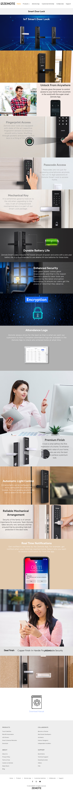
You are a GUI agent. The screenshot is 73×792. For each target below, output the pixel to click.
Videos (40, 763)
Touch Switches (6, 731)
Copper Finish (24, 650)
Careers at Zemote (7, 763)
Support (68, 4)
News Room (5, 766)
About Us (5, 754)
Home (19, 4)
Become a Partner (43, 731)
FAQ (39, 766)
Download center (43, 760)
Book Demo (41, 754)
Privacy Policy (6, 757)
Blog (3, 769)
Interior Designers (43, 740)
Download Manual (36, 711)
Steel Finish (9, 650)
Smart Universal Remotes (9, 740)
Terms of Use (6, 760)
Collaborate (60, 4)
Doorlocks (5, 743)
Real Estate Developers (44, 734)
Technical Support (43, 757)
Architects (41, 737)
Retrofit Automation (8, 734)
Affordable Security (51, 650)
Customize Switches (48, 4)
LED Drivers (5, 737)
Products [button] (26, 4)
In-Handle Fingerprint (37, 650)
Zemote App (36, 4)
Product (18, 778)
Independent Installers (44, 743)
